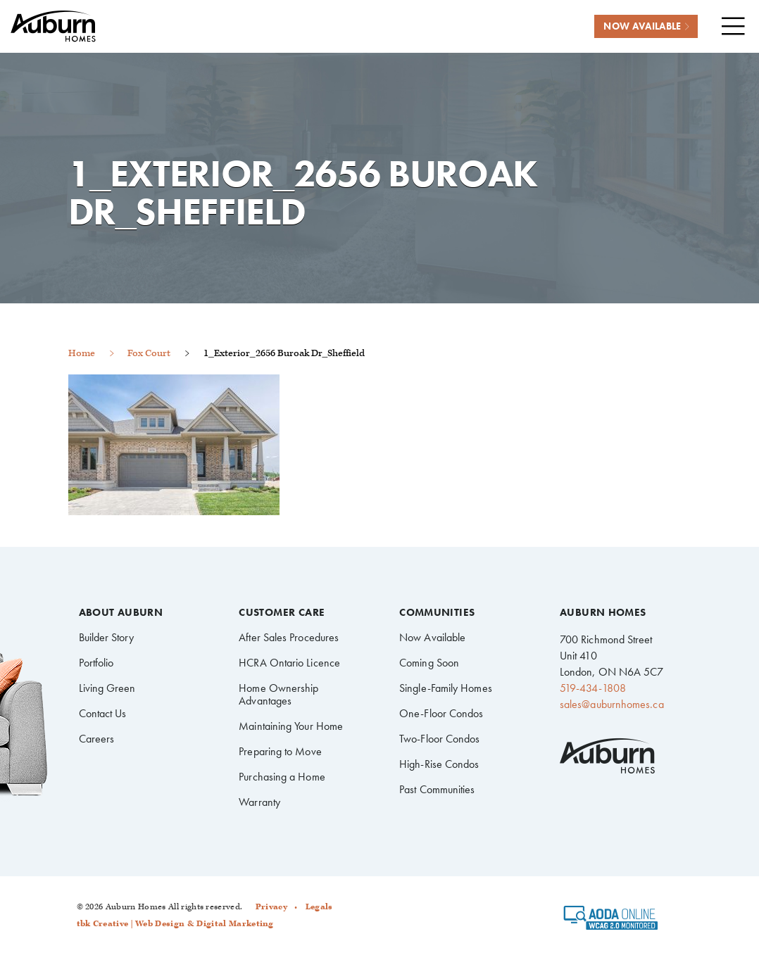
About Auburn (121, 612)
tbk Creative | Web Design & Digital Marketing (175, 923)
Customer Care (282, 612)
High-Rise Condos (439, 764)
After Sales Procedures (289, 637)
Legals (319, 907)
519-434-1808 (593, 688)
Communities (437, 612)
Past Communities (437, 789)
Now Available (432, 637)
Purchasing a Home (282, 776)
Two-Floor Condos (439, 738)
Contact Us (103, 713)
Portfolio (96, 662)
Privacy (271, 907)
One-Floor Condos (441, 713)
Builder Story (106, 637)
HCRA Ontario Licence (289, 662)
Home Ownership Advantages (278, 694)
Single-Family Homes (445, 688)
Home (81, 353)
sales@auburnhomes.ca (612, 704)
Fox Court (148, 353)
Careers (97, 738)
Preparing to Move (280, 751)
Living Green (107, 688)
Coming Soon (429, 662)
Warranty (259, 802)
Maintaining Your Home (291, 726)
